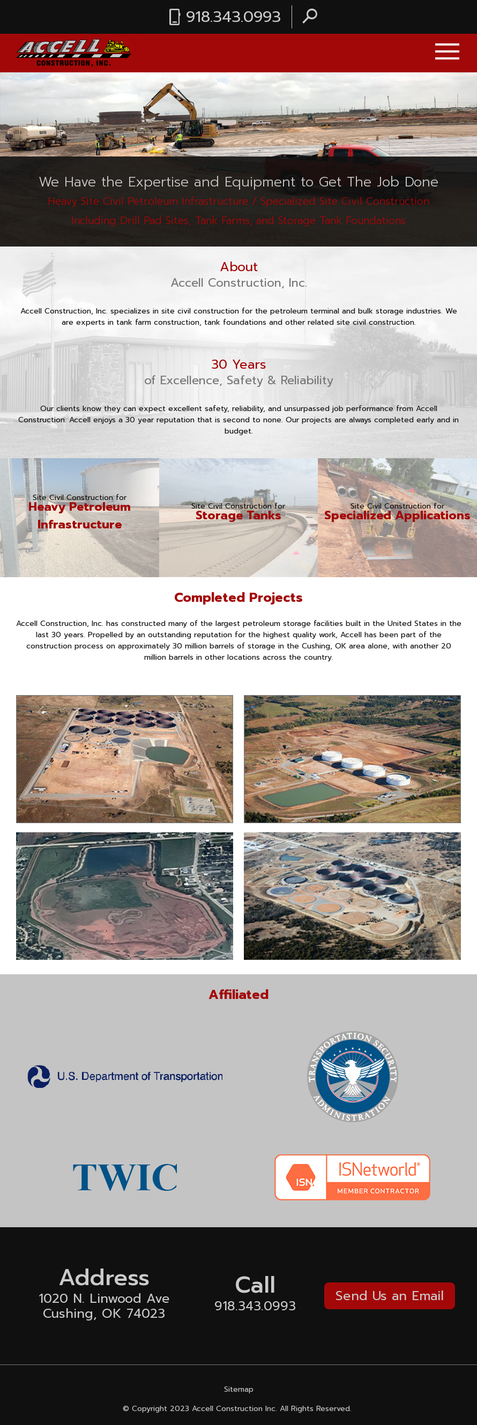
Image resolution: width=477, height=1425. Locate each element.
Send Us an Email (390, 1295)
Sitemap (239, 1389)
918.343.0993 (233, 16)
